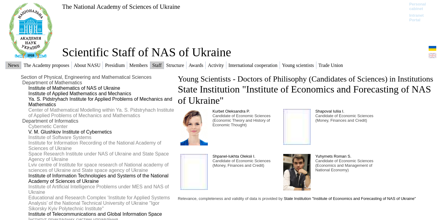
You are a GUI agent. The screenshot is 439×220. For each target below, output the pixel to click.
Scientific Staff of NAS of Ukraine (146, 52)
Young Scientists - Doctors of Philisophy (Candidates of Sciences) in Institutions (305, 79)
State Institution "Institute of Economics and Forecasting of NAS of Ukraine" (350, 198)
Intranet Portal (416, 17)
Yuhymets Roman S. (333, 156)
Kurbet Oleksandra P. (231, 111)
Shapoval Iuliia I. (329, 111)
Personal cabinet (417, 6)
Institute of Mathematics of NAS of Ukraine (74, 88)
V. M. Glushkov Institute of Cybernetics (70, 131)
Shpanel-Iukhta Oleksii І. (233, 156)
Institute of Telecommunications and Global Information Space (95, 214)
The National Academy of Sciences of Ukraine (121, 6)
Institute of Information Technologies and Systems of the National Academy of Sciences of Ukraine (98, 178)
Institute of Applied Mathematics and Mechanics (79, 93)
